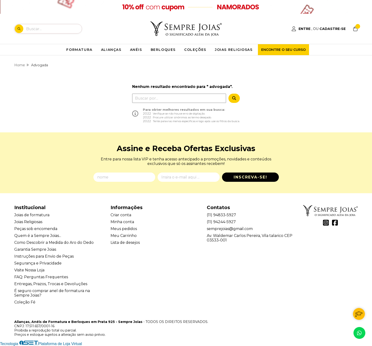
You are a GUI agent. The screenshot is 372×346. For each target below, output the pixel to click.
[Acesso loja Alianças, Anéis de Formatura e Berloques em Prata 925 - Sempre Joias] (318, 28)
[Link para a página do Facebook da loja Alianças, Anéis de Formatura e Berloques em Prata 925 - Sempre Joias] (335, 222)
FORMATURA (79, 50)
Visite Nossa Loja (29, 270)
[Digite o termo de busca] (54, 28)
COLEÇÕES (195, 50)
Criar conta (121, 215)
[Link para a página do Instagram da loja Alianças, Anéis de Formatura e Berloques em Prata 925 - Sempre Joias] (326, 222)
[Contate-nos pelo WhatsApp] (359, 333)
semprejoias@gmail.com (230, 228)
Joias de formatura (31, 215)
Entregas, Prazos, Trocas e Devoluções (50, 284)
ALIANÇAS (111, 50)
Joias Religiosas (28, 222)
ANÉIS (136, 50)
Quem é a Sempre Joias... (37, 235)
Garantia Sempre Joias (35, 249)
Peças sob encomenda (35, 228)
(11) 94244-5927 (221, 222)
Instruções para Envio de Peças (44, 256)
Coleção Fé (24, 302)
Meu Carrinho (124, 235)
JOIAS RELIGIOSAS (234, 50)
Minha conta (122, 222)
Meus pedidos (124, 228)
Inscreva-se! (250, 177)
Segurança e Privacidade (38, 263)
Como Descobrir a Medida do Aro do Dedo (54, 242)
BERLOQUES (163, 50)
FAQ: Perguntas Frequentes (41, 277)
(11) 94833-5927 (221, 215)
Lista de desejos (125, 242)
